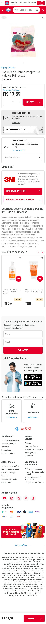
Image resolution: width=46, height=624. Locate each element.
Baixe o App (41, 3)
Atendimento (8, 462)
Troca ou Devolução (9, 479)
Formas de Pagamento (10, 469)
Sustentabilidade (8, 453)
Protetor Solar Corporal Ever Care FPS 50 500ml (12, 292)
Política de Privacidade (33, 469)
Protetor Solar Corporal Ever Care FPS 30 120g (34, 291)
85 (7, 303)
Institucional (7, 436)
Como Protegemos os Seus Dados (33, 478)
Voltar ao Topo (23, 545)
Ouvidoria (5, 447)
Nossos (35, 437)
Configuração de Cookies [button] (34, 483)
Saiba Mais (16, 123)
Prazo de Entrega (8, 473)
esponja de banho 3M (23, 191)
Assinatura (29, 456)
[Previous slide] (38, 252)
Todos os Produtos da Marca (23, 199)
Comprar (33, 102)
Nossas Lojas (6, 450)
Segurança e (35, 463)
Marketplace (6, 482)
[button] (23, 41)
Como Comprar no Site (10, 466)
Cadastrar (23, 350)
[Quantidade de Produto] (13, 102)
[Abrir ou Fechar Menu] (3, 10)
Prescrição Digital (31, 453)
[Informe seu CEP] (20, 157)
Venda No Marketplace (10, 440)
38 (29, 303)
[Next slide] (43, 252)
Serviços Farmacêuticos (34, 449)
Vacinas (28, 443)
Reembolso (5, 476)
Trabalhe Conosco (8, 444)
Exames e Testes (31, 446)
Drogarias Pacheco (11, 90)
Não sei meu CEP (18, 150)
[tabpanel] (23, 41)
